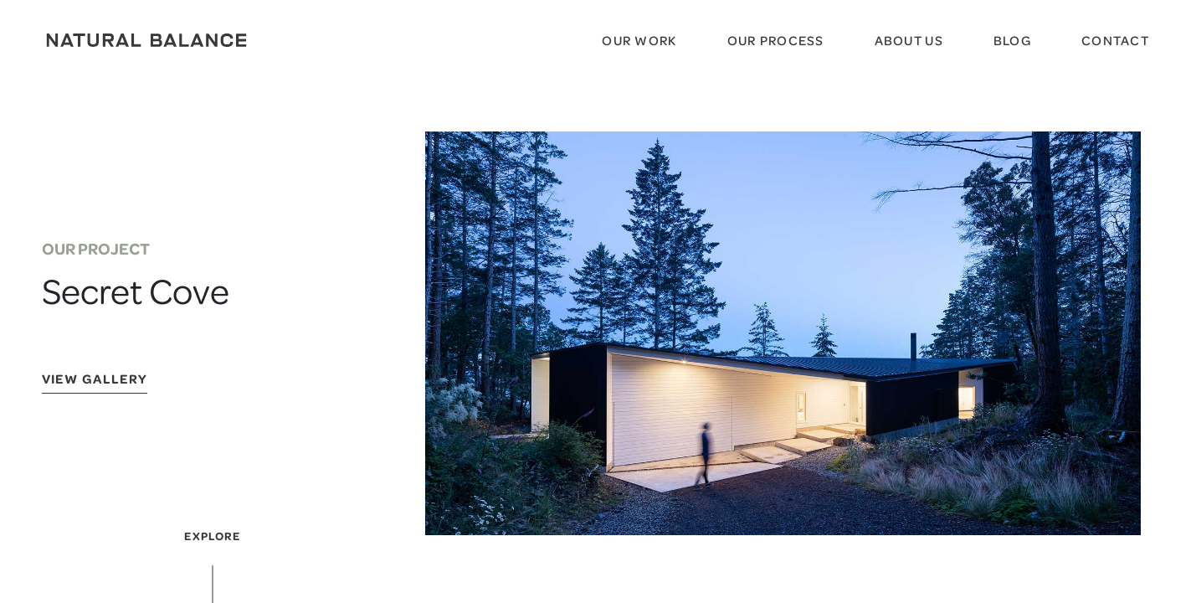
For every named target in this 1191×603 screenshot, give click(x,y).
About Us (909, 40)
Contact (1115, 40)
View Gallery (94, 380)
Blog (1012, 40)
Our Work (639, 40)
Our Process (775, 40)
